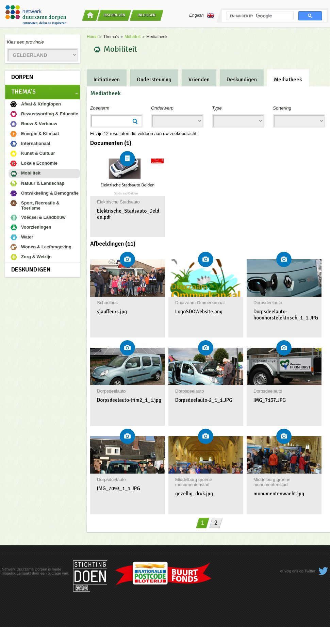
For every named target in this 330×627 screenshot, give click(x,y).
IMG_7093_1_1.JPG (118, 488)
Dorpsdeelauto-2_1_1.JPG (203, 400)
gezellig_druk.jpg (194, 494)
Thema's (23, 91)
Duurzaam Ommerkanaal (200, 302)
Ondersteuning (154, 79)
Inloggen (146, 15)
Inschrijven (114, 15)
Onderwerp (162, 108)
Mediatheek (288, 79)
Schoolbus (107, 302)
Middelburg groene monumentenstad (193, 482)
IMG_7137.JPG (269, 400)
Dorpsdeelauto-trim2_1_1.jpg (129, 400)
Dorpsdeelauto (267, 302)
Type (217, 108)
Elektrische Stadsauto (118, 201)
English (201, 15)
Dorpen (22, 77)
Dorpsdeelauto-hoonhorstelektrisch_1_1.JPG (285, 315)
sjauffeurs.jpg (112, 312)
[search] (259, 16)
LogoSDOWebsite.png (198, 312)
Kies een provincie (25, 42)
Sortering (282, 108)
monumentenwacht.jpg (278, 494)
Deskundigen (31, 269)
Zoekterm (99, 108)
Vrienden (199, 79)
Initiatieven (107, 79)
